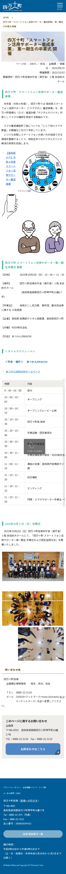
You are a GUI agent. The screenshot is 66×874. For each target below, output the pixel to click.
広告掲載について (30, 787)
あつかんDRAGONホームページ (23, 371)
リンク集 (42, 787)
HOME (6, 17)
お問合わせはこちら (33, 749)
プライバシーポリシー (12, 787)
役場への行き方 (29, 800)
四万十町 (19, 6)
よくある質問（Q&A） (12, 793)
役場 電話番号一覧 (33, 834)
